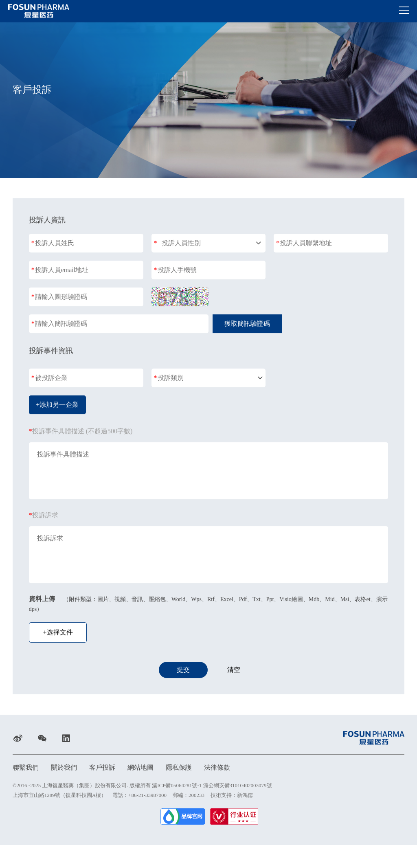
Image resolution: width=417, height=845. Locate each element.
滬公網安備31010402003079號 (237, 785)
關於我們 (64, 767)
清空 (233, 670)
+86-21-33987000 (147, 795)
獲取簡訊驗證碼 (247, 323)
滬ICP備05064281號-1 (177, 785)
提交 (183, 670)
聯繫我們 (26, 767)
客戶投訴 (102, 767)
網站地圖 (140, 767)
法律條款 (217, 767)
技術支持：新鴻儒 (232, 795)
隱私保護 (179, 767)
